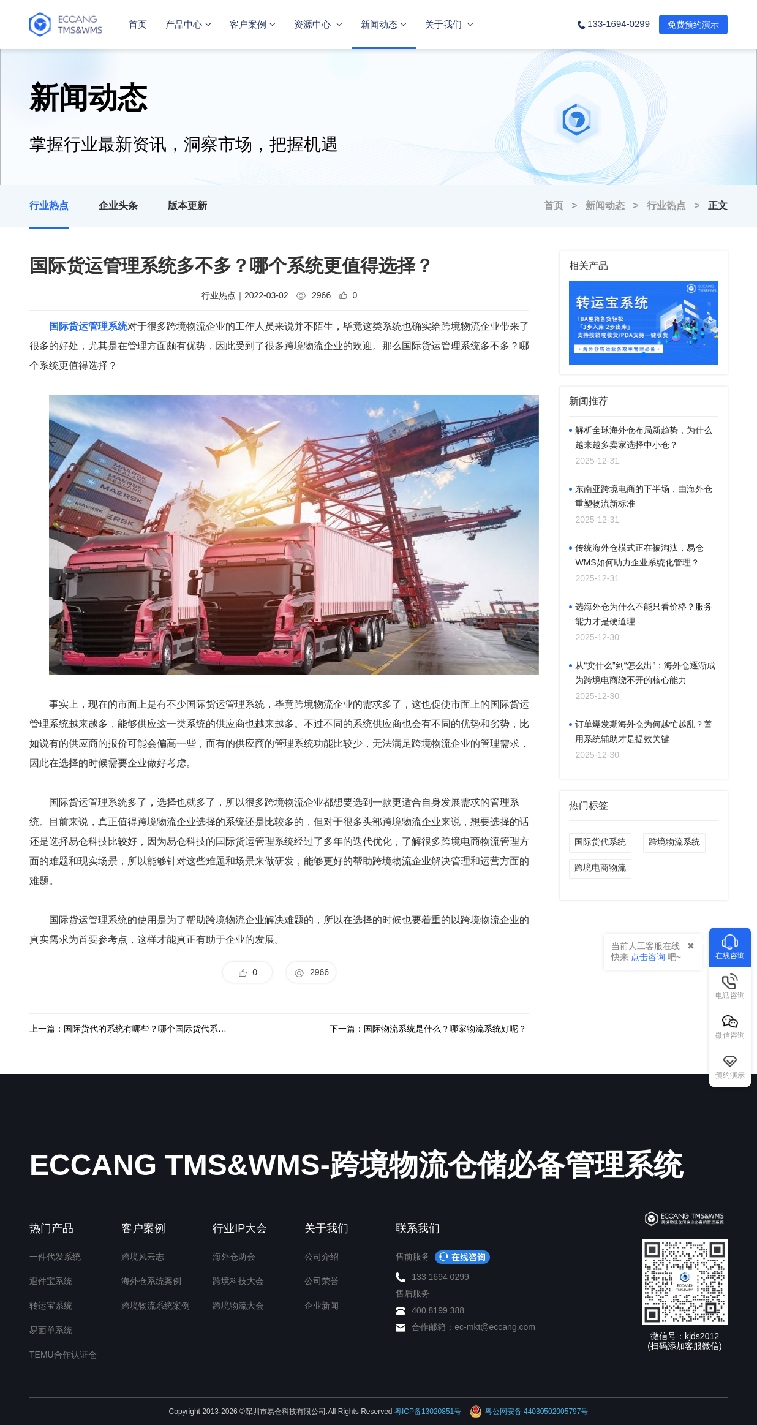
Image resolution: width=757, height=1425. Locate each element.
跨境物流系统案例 (155, 1305)
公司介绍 (321, 1256)
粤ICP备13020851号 (427, 1411)
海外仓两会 (234, 1256)
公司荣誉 (321, 1281)
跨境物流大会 (238, 1305)
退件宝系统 (50, 1281)
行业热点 (49, 205)
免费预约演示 (693, 24)
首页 (138, 24)
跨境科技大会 (238, 1281)
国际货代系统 (600, 842)
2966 (311, 973)
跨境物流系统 (674, 842)
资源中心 (318, 24)
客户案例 (253, 24)
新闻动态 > (616, 205)
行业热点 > (677, 205)
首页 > (565, 205)
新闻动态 (384, 24)
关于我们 (449, 24)
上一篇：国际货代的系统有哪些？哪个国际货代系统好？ (129, 1029)
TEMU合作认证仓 (63, 1354)
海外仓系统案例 (151, 1281)
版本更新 (187, 205)
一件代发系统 (55, 1256)
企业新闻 (321, 1305)
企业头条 (118, 205)
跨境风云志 (142, 1256)
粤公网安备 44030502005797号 (529, 1411)
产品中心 (188, 24)
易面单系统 (50, 1330)
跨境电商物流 (600, 867)
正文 (718, 205)
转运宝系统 (50, 1305)
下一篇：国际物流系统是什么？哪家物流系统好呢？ (428, 1029)
